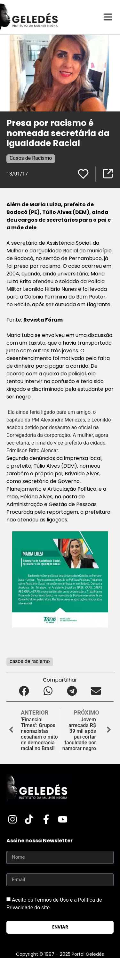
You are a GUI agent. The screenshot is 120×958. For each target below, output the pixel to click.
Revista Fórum (43, 319)
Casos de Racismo (31, 158)
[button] (24, 691)
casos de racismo (30, 661)
